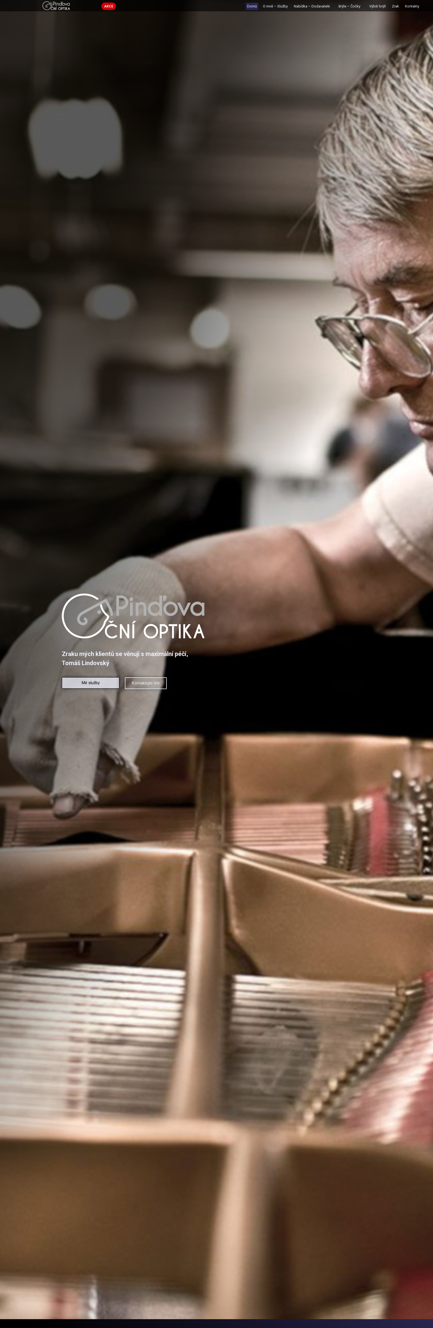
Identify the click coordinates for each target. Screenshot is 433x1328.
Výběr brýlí (377, 6)
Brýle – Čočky (351, 6)
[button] (108, 6)
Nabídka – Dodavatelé (313, 6)
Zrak (395, 6)
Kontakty (412, 6)
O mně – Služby (275, 6)
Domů (252, 6)
